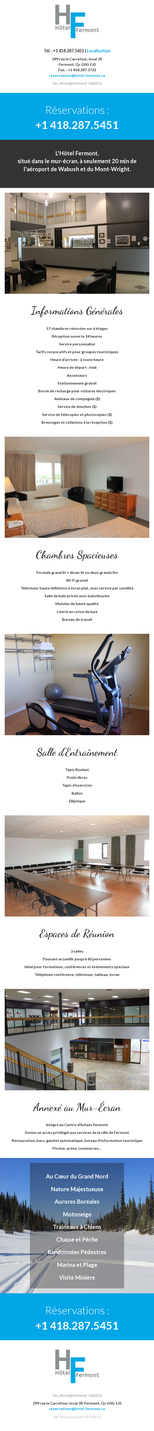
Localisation (98, 50)
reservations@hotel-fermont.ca (77, 75)
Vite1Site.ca (92, 1417)
